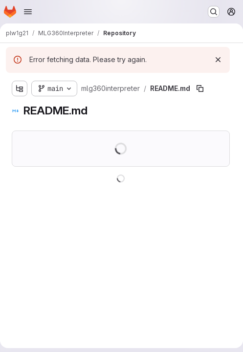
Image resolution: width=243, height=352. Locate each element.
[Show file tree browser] (19, 88)
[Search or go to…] (214, 12)
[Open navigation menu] (28, 12)
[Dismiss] (218, 60)
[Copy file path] (200, 88)
